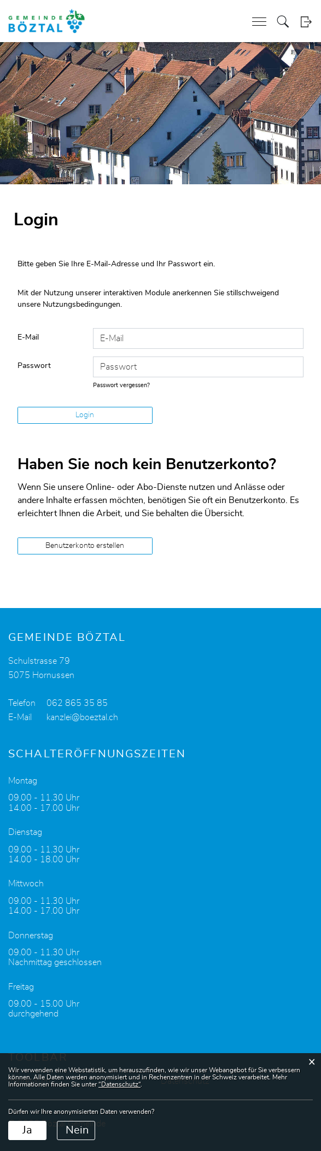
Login (306, 21)
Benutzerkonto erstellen (84, 546)
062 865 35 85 (77, 703)
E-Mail (28, 337)
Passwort (34, 366)
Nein (77, 1130)
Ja (27, 1130)
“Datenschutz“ (119, 1084)
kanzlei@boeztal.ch (82, 717)
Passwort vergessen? (121, 385)
